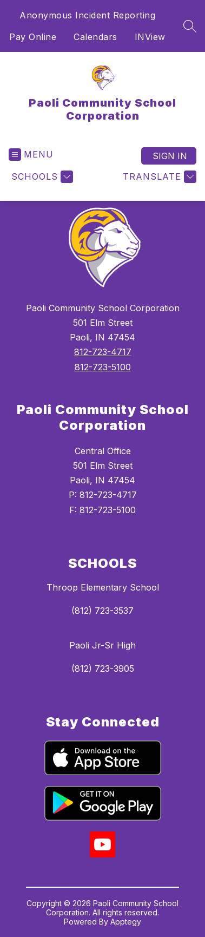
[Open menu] (31, 154)
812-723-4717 (102, 351)
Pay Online (32, 36)
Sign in (170, 155)
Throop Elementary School (103, 587)
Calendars (95, 36)
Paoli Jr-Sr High (102, 645)
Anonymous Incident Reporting (87, 15)
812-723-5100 (103, 367)
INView (150, 36)
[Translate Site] (158, 177)
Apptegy (125, 921)
